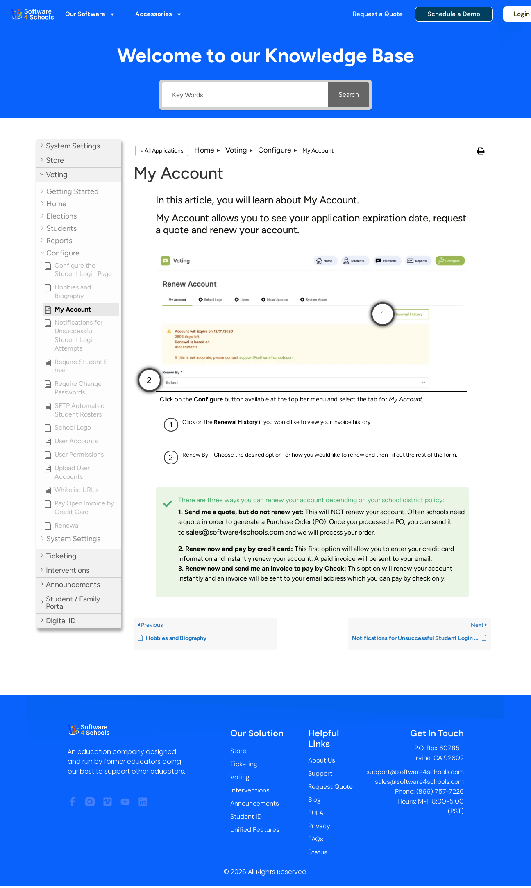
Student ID (246, 816)
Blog (314, 799)
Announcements (254, 803)
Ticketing (243, 764)
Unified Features (254, 829)
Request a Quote (378, 14)
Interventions (250, 790)
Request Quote (330, 786)
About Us (321, 760)
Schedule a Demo (454, 14)
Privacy (319, 826)
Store (238, 751)
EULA (315, 812)
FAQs (315, 839)
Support (320, 773)
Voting (240, 777)
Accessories (158, 14)
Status (317, 852)
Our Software (90, 14)
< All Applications (162, 150)
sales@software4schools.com (235, 532)
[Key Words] (245, 94)
